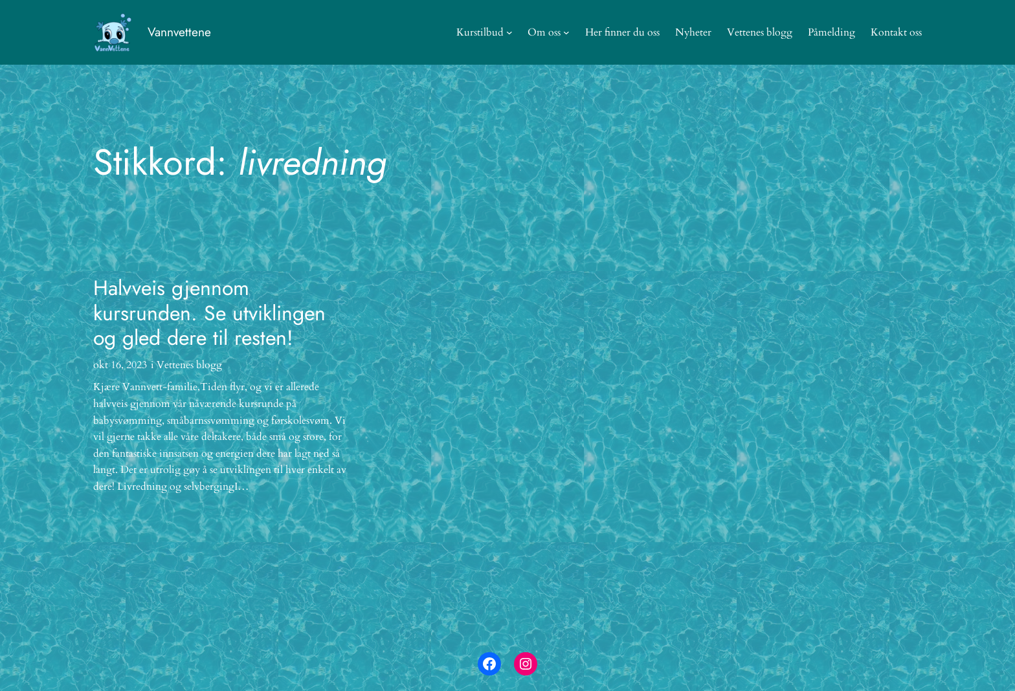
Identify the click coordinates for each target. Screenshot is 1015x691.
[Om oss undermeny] (566, 32)
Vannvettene (179, 32)
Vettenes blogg (189, 365)
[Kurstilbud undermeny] (509, 32)
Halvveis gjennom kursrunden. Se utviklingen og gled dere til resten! (209, 313)
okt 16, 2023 (120, 365)
